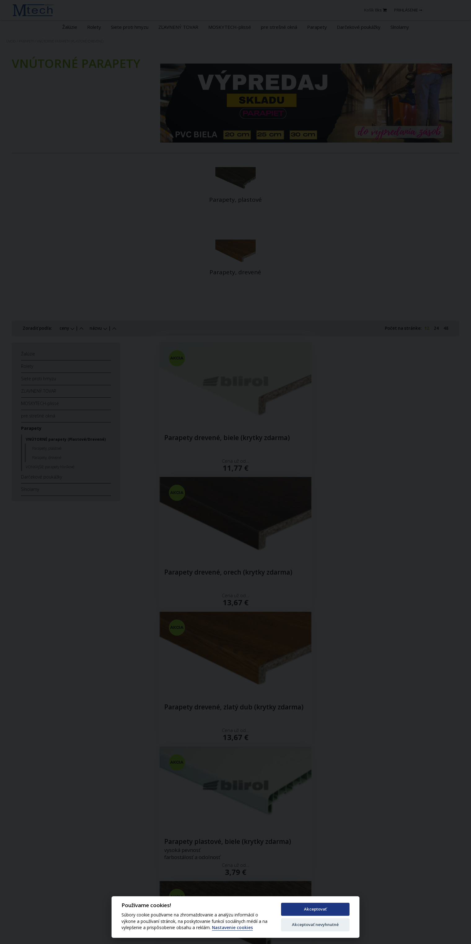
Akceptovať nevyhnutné (315, 924)
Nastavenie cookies (232, 927)
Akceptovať (315, 909)
